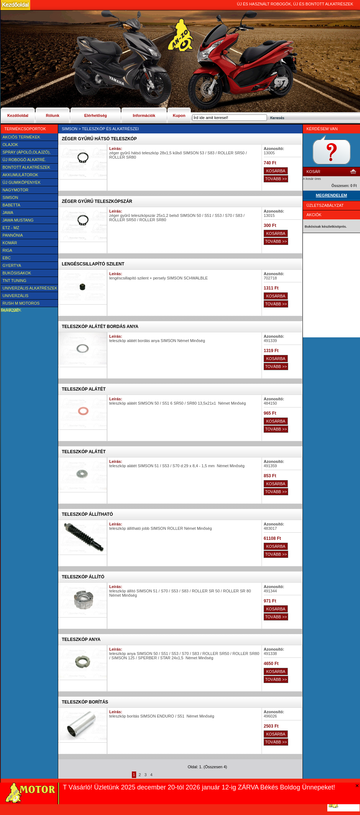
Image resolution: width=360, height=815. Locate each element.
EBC (7, 258)
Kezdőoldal (17, 115)
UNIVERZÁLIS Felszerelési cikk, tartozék (21, 296)
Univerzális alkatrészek (30, 288)
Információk (144, 115)
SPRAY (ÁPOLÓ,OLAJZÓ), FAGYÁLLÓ (25, 153)
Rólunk (52, 115)
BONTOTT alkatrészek (26, 167)
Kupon (179, 115)
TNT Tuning (14, 280)
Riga (7, 250)
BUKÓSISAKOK (17, 273)
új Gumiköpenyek (22, 182)
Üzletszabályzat (325, 205)
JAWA (8, 212)
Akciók (314, 215)
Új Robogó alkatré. (24, 160)
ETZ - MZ (11, 228)
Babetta (11, 205)
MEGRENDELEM (331, 195)
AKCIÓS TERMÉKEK (21, 137)
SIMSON (10, 197)
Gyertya (12, 265)
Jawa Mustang (18, 220)
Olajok (10, 144)
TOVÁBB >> (276, 179)
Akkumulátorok (20, 175)
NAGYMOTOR (15, 190)
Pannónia (13, 235)
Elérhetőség (95, 115)
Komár (10, 243)
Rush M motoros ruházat (20, 304)
